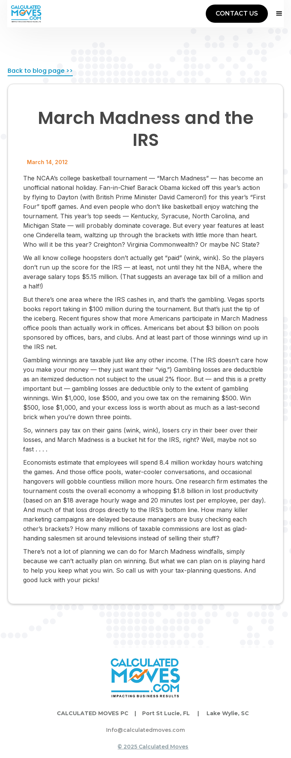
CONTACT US (237, 13)
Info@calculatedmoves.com (145, 730)
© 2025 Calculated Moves (152, 746)
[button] (276, 13)
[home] (26, 13)
